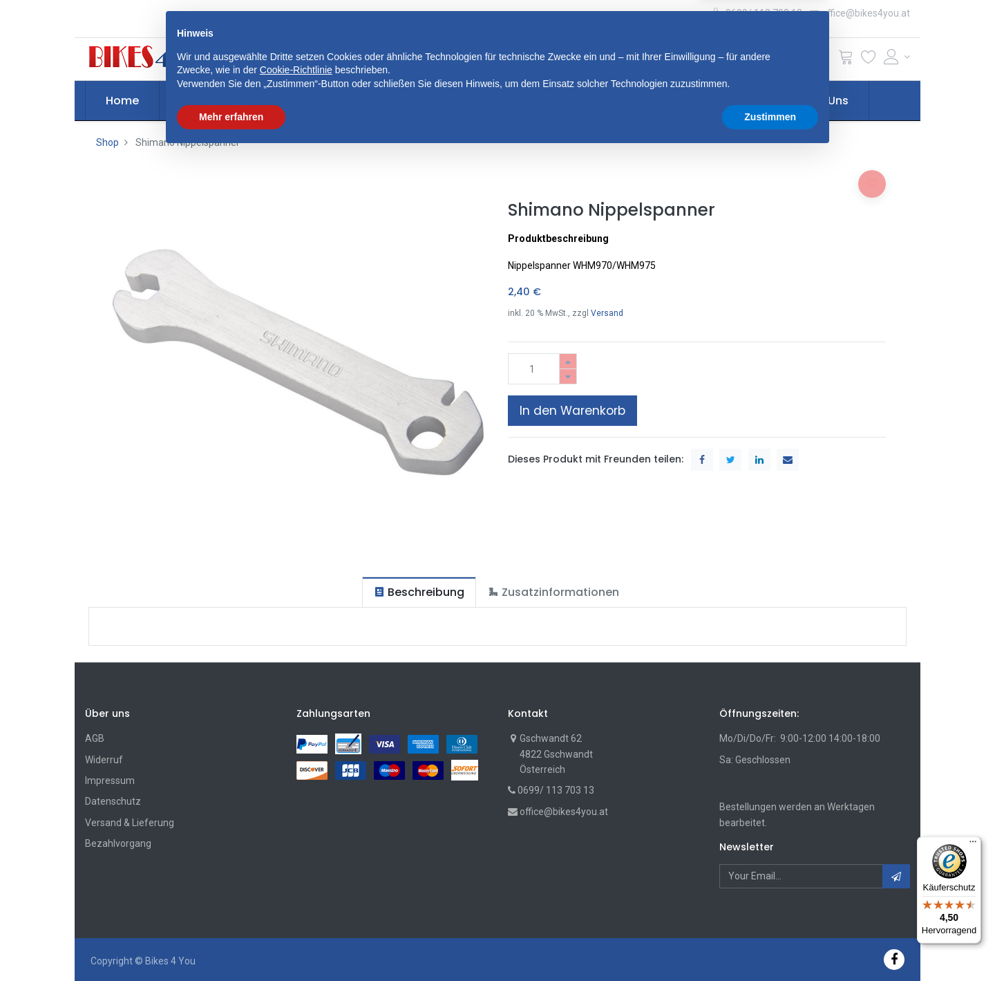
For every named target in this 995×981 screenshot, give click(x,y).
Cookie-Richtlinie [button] (296, 896)
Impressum (110, 780)
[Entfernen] (568, 376)
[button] (320, 59)
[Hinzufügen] (568, 361)
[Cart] (845, 59)
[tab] (419, 592)
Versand (607, 313)
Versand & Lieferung (129, 822)
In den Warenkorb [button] (572, 410)
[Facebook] (894, 959)
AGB (94, 738)
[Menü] (973, 845)
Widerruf (104, 759)
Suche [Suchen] (667, 58)
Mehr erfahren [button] (231, 943)
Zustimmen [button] (770, 943)
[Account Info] (897, 56)
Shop (107, 142)
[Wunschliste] (868, 59)
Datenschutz (113, 801)
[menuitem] (122, 101)
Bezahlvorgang (118, 843)
